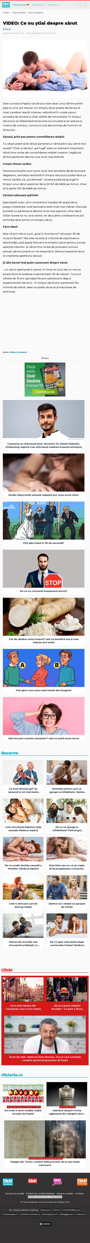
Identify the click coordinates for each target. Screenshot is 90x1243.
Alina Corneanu (18, 352)
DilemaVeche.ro (50, 1214)
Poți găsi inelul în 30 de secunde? (43, 543)
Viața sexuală (18, 12)
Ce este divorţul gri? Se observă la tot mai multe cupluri (23, 790)
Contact (79, 1193)
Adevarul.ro (45, 1210)
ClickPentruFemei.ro (30, 1214)
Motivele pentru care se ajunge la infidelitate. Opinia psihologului (66, 790)
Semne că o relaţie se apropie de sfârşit (67, 905)
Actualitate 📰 (38, 5)
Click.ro (56, 1210)
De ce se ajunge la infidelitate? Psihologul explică (67, 829)
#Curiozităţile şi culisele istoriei (24, 1107)
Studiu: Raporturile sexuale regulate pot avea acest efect (43, 495)
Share (7, 29)
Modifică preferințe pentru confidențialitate (45, 1197)
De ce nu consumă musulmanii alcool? (43, 591)
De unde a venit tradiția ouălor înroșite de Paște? (23, 1112)
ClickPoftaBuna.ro (71, 1210)
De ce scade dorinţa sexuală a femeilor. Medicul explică (23, 867)
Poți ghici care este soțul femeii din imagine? (44, 690)
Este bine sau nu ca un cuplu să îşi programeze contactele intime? (67, 867)
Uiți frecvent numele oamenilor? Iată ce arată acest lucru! (43, 738)
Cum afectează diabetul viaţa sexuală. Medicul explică (23, 829)
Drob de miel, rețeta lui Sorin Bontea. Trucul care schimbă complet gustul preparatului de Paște (45, 1059)
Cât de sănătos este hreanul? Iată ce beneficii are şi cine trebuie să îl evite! (44, 641)
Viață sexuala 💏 (21, 5)
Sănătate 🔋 (54, 5)
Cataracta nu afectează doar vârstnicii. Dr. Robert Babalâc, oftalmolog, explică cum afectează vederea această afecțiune (43, 445)
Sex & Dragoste (35, 12)
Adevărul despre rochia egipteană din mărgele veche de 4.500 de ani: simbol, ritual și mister (67, 1112)
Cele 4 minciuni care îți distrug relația (23, 905)
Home (6, 12)
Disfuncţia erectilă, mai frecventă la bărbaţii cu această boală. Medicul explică (23, 944)
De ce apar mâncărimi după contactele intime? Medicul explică (67, 944)
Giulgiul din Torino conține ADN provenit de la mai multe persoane (45, 1163)
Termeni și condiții (14, 1193)
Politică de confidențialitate (40, 1193)
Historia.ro (12, 1075)
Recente (9, 753)
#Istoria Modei (67, 1107)
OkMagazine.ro (67, 1214)
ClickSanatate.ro (10, 1214)
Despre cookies (65, 1193)
